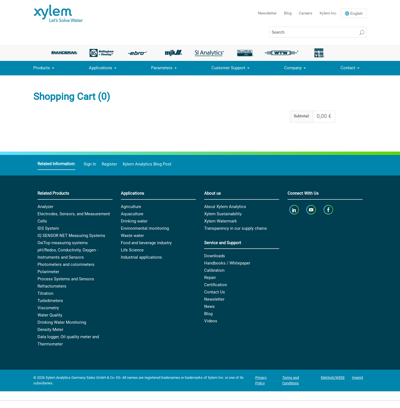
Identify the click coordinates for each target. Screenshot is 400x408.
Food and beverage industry (146, 242)
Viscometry (48, 307)
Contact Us (214, 292)
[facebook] (329, 209)
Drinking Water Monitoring (62, 322)
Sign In (90, 164)
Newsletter (267, 13)
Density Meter (50, 329)
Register (109, 164)
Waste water (132, 235)
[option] (66, 53)
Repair (210, 277)
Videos (210, 320)
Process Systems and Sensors (66, 278)
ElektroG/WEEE (333, 377)
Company (293, 67)
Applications (100, 67)
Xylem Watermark (220, 221)
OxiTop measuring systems (63, 242)
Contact (348, 67)
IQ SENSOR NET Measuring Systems (71, 235)
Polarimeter (48, 271)
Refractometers (52, 286)
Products (41, 67)
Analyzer (45, 206)
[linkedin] (295, 209)
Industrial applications (141, 257)
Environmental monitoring (145, 228)
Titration (45, 293)
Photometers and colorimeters (66, 264)
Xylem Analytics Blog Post (146, 164)
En (356, 13)
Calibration (214, 270)
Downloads (214, 255)
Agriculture (131, 206)
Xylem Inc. (328, 13)
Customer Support (228, 67)
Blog (288, 13)
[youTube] (312, 209)
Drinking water (134, 221)
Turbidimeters (50, 300)
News (209, 306)
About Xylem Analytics (225, 206)
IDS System (48, 228)
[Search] (318, 32)
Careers (305, 13)
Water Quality (50, 315)
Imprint (357, 377)
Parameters (161, 67)
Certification (215, 284)
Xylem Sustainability (223, 213)
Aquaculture (132, 213)
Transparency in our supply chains (235, 228)
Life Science (132, 250)
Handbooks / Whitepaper (227, 263)
